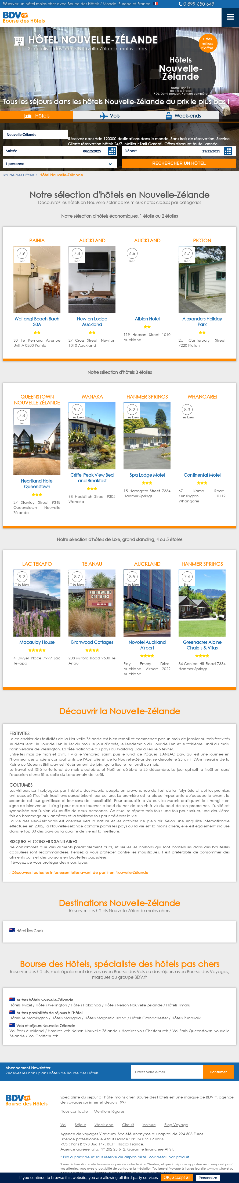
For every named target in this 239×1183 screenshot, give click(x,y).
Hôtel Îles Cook (29, 930)
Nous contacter (74, 1111)
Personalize (208, 1178)
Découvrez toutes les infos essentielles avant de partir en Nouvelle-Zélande (80, 872)
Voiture (149, 1124)
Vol (63, 1124)
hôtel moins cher (119, 1097)
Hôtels (36, 116)
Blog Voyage (176, 1124)
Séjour (80, 1124)
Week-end (104, 1124)
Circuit (128, 1124)
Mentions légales (109, 1111)
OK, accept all (177, 1177)
